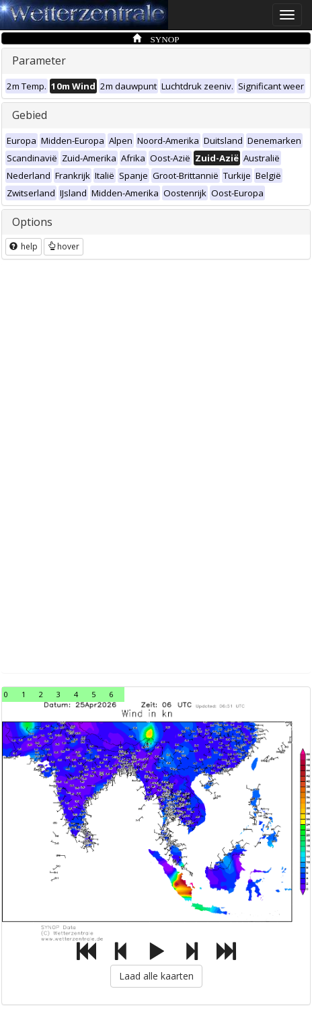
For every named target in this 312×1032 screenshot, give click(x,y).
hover (63, 246)
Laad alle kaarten (156, 975)
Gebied (29, 115)
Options (32, 221)
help (23, 246)
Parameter (39, 60)
